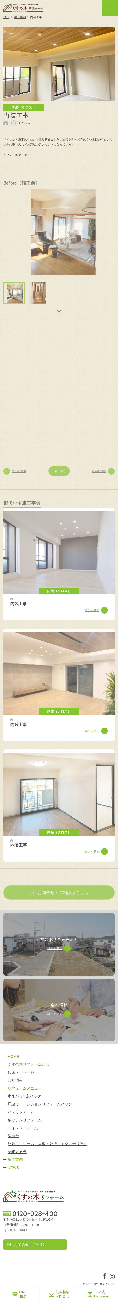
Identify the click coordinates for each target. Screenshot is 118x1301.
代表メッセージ (21, 1072)
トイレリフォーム (23, 1128)
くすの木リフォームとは (28, 1064)
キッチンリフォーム (25, 1120)
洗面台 (13, 1136)
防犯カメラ (17, 1152)
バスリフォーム (21, 1112)
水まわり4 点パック (24, 1096)
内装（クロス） (23, 107)
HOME (13, 1057)
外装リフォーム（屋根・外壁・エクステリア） (47, 1144)
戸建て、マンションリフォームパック (40, 1104)
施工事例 (15, 1160)
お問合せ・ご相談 (25, 1245)
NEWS (13, 1168)
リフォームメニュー (25, 1088)
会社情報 (15, 1080)
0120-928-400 (35, 1214)
